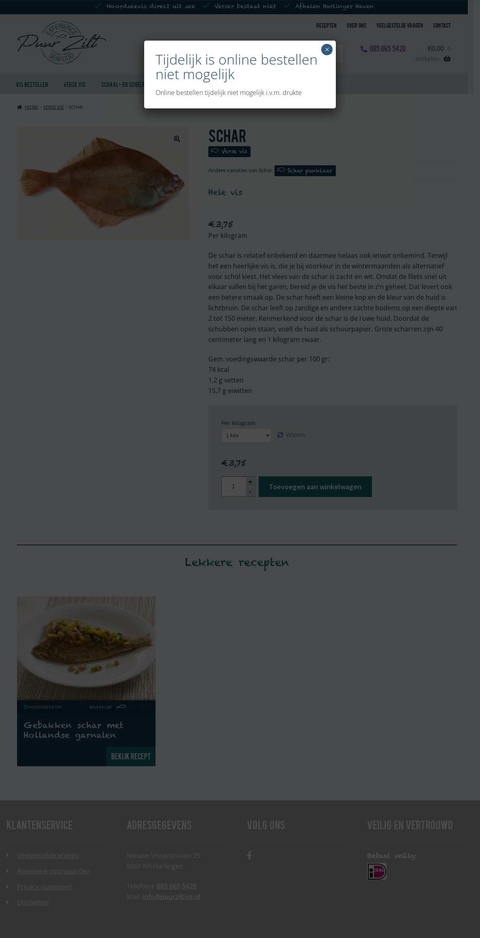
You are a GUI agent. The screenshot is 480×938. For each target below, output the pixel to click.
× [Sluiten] (327, 49)
